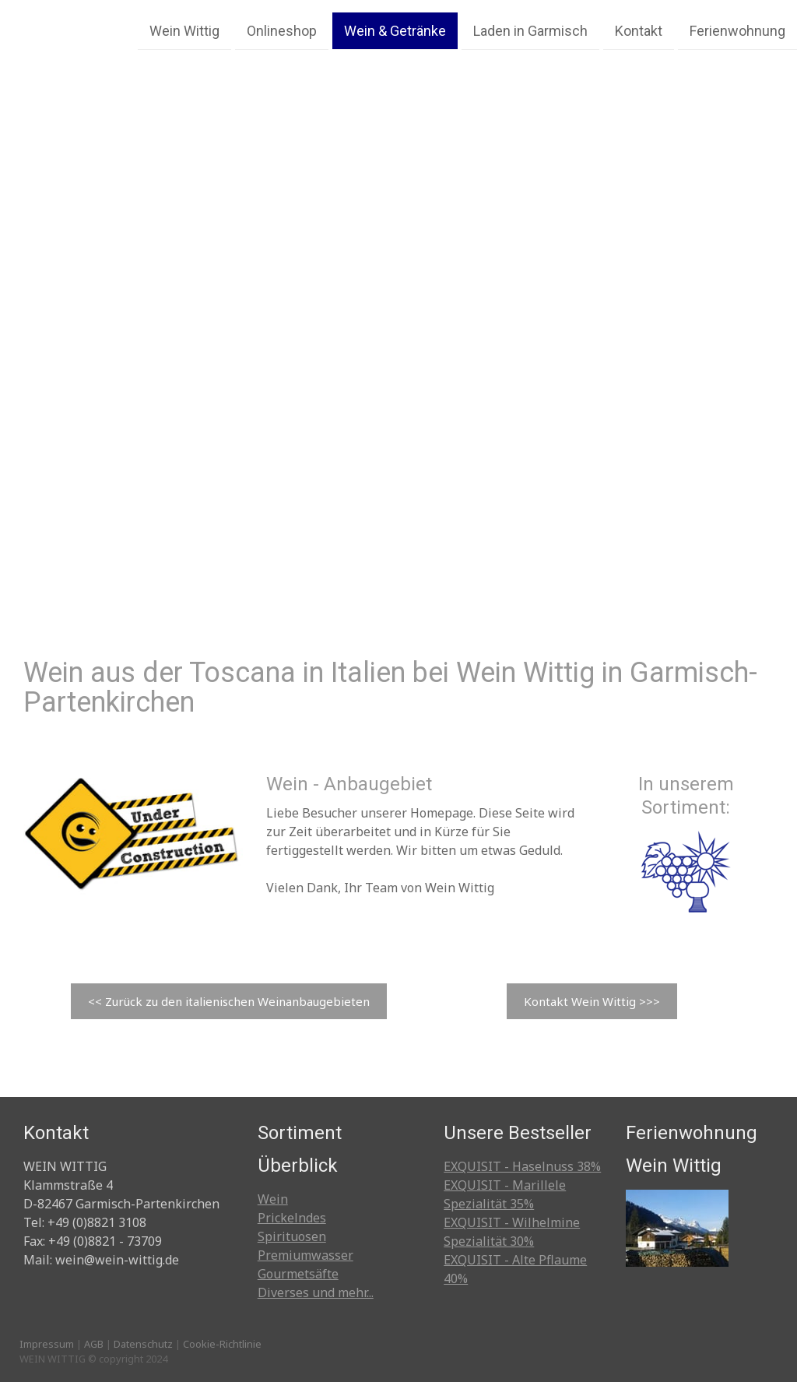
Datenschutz (143, 1344)
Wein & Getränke (395, 30)
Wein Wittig (184, 30)
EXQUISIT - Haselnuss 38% (522, 1166)
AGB (94, 1344)
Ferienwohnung (737, 30)
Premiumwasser (305, 1255)
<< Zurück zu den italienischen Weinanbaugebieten (229, 1001)
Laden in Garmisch (530, 30)
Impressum (46, 1344)
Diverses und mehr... (316, 1292)
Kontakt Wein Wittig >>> (592, 1001)
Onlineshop (282, 30)
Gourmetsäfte (298, 1273)
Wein (273, 1199)
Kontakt (638, 30)
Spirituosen (292, 1236)
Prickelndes (292, 1217)
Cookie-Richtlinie (222, 1344)
